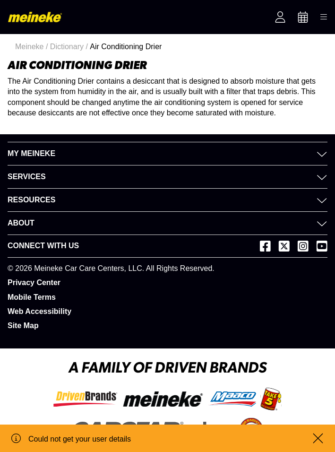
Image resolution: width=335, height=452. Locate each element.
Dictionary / (70, 47)
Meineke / (32, 47)
